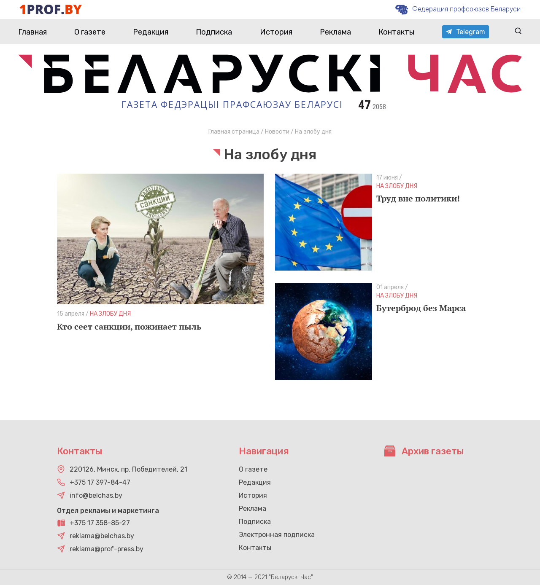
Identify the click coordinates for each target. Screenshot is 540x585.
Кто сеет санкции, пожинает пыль (129, 326)
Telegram (465, 32)
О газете (89, 32)
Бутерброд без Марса (421, 308)
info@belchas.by (96, 495)
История (276, 32)
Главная (32, 32)
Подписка (214, 32)
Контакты (396, 32)
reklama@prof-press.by (106, 549)
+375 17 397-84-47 (100, 482)
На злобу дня (110, 313)
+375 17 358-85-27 (100, 523)
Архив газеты (424, 451)
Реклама (335, 32)
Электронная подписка (277, 535)
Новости (277, 131)
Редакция (150, 32)
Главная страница (233, 131)
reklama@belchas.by (102, 536)
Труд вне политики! (418, 198)
